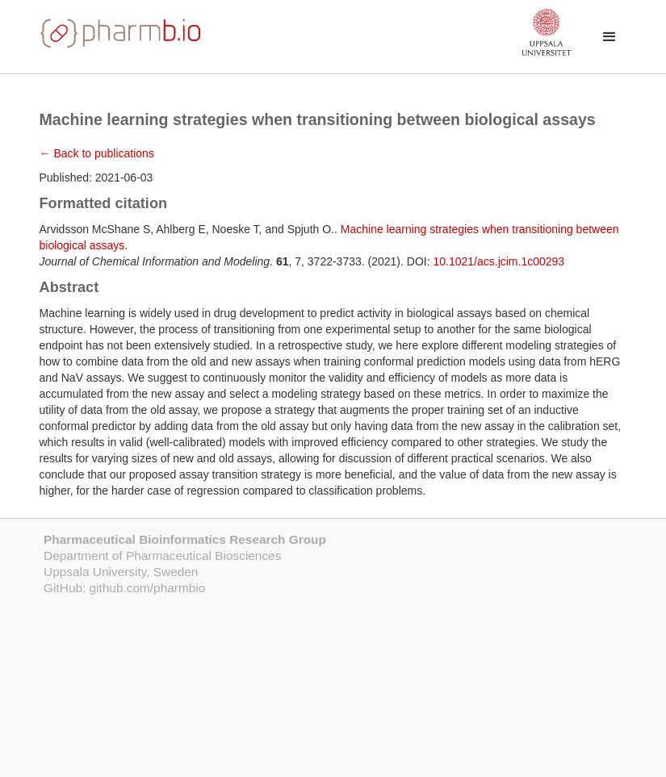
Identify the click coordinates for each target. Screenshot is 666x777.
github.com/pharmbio (148, 588)
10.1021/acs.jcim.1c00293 (498, 261)
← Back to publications (97, 153)
